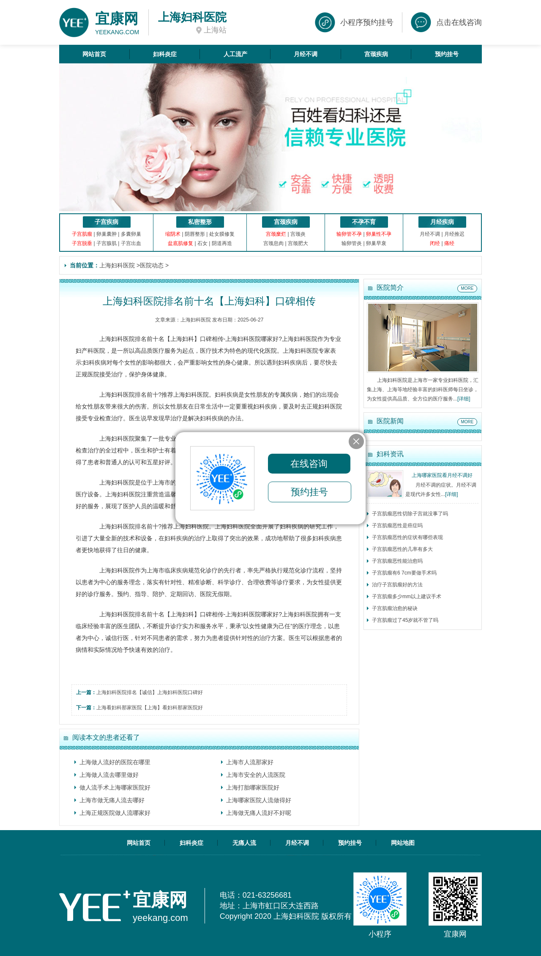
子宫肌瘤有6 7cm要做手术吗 (404, 573)
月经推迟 (454, 234)
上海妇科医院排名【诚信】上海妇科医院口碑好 (149, 692)
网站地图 (403, 842)
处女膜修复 (222, 234)
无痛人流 (244, 842)
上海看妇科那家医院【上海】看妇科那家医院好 (149, 708)
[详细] (463, 399)
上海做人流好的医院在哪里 (114, 762)
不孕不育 (364, 221)
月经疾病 (442, 221)
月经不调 (305, 54)
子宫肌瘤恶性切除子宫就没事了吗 (410, 514)
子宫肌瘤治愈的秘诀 (395, 608)
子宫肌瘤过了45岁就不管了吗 (405, 620)
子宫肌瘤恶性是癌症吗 (397, 525)
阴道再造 (222, 243)
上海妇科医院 (117, 265)
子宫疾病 (106, 221)
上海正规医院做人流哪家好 (114, 812)
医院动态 (152, 265)
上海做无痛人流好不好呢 (258, 812)
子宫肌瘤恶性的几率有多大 (402, 549)
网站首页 (94, 54)
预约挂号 (447, 54)
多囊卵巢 (131, 234)
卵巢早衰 (376, 243)
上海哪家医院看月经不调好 (442, 475)
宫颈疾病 (376, 54)
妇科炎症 (165, 54)
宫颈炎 (298, 234)
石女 (202, 243)
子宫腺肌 (106, 243)
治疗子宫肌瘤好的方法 (397, 585)
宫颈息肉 (273, 243)
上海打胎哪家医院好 (252, 787)
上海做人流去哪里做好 (109, 774)
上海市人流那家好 (249, 762)
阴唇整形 (195, 234)
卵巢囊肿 (106, 234)
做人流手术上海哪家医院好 (114, 787)
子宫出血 (131, 243)
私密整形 (200, 221)
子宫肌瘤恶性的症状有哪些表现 (407, 537)
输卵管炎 (352, 243)
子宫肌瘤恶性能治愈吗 (397, 561)
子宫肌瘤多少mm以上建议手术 (406, 596)
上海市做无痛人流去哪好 (112, 800)
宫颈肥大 (298, 243)
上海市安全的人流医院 (255, 774)
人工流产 (235, 54)
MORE (467, 288)
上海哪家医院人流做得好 (258, 800)
